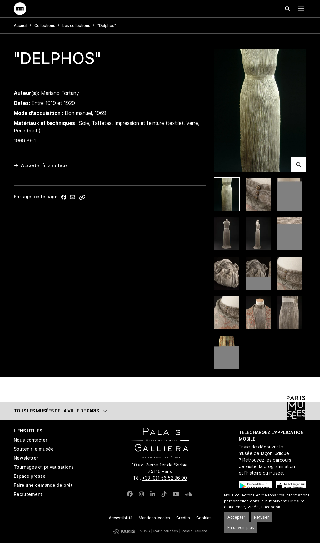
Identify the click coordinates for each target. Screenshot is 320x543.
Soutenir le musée (34, 449)
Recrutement (28, 494)
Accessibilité (120, 518)
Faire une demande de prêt (43, 485)
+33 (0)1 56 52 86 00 (164, 478)
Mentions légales (154, 518)
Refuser (261, 517)
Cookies (204, 518)
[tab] (227, 194)
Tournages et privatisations (44, 467)
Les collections (76, 25)
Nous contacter (30, 439)
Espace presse (30, 476)
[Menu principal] (300, 8)
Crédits (183, 518)
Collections (44, 25)
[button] (160, 411)
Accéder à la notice (40, 165)
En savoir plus (241, 527)
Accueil (20, 25)
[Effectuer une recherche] (287, 8)
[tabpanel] (260, 110)
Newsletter (26, 458)
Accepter (236, 517)
